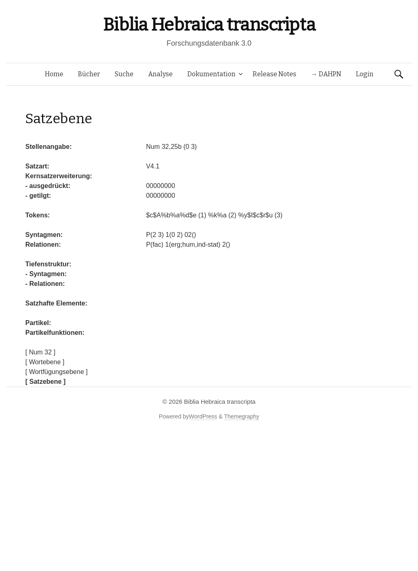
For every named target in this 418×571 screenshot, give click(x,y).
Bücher (89, 74)
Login (365, 74)
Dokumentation (211, 74)
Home (54, 74)
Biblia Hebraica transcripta (209, 24)
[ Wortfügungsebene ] (56, 371)
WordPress (203, 416)
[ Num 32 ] (40, 352)
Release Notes (274, 74)
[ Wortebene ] (44, 362)
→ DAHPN (326, 74)
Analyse (160, 74)
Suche (124, 74)
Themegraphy (241, 416)
